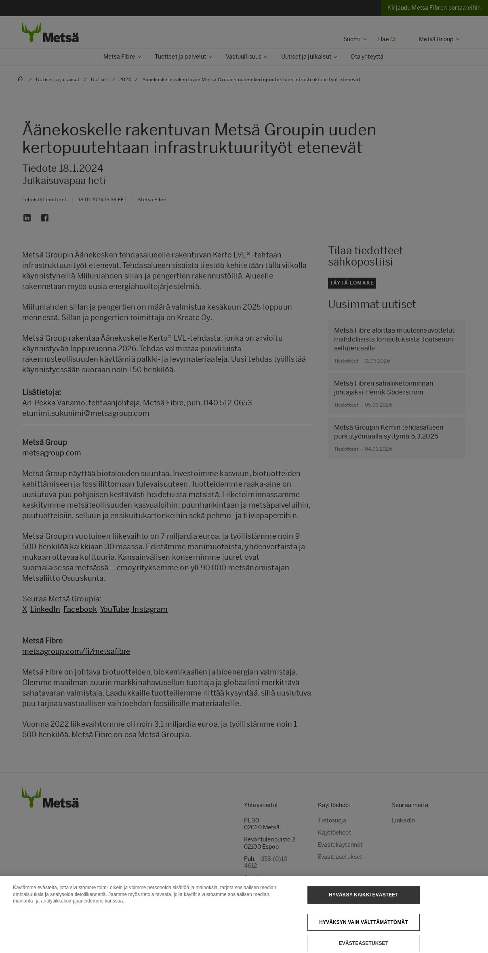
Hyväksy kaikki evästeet (363, 904)
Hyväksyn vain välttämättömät (363, 931)
